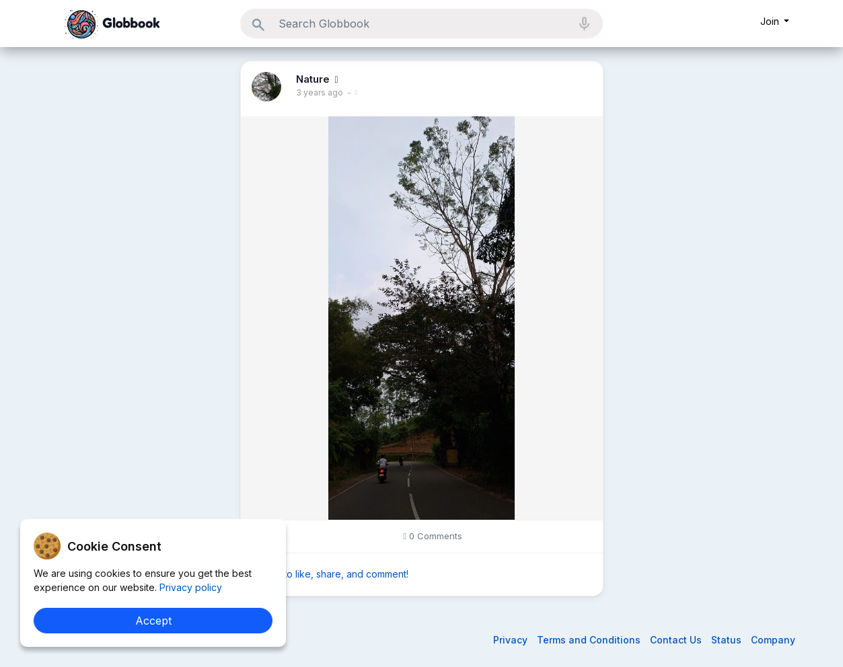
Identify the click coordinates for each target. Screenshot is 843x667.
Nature (314, 79)
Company (773, 639)
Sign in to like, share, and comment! (330, 574)
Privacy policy (189, 587)
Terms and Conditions (590, 639)
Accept (153, 620)
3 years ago (319, 92)
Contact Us (677, 639)
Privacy (511, 639)
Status (727, 639)
